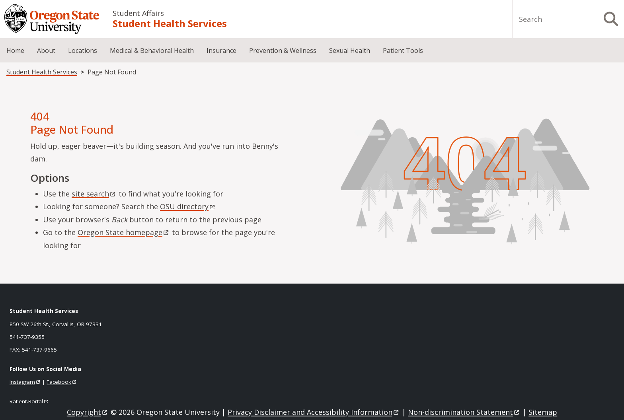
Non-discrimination (464, 412)
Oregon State (124, 232)
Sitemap (542, 412)
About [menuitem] (46, 50)
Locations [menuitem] (82, 50)
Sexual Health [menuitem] (349, 50)
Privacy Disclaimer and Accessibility (314, 412)
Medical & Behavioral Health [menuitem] (152, 50)
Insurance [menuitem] (221, 50)
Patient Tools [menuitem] (403, 50)
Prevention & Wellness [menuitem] (282, 50)
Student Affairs (138, 13)
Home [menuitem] (15, 50)
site (94, 193)
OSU (188, 206)
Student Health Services (170, 23)
